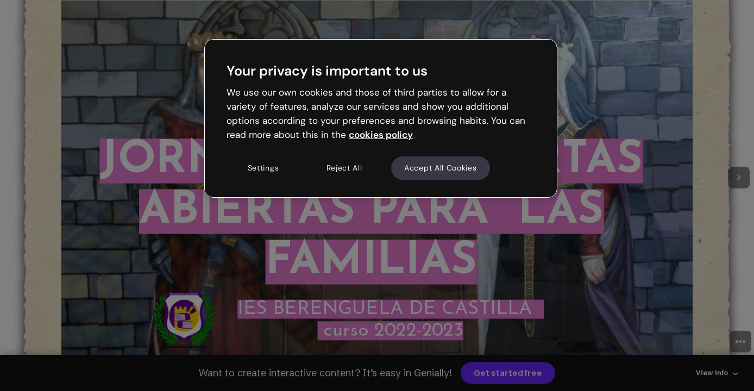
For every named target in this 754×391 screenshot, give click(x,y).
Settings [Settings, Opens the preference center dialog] (263, 168)
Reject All (344, 168)
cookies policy (381, 135)
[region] (380, 118)
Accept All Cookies (440, 168)
